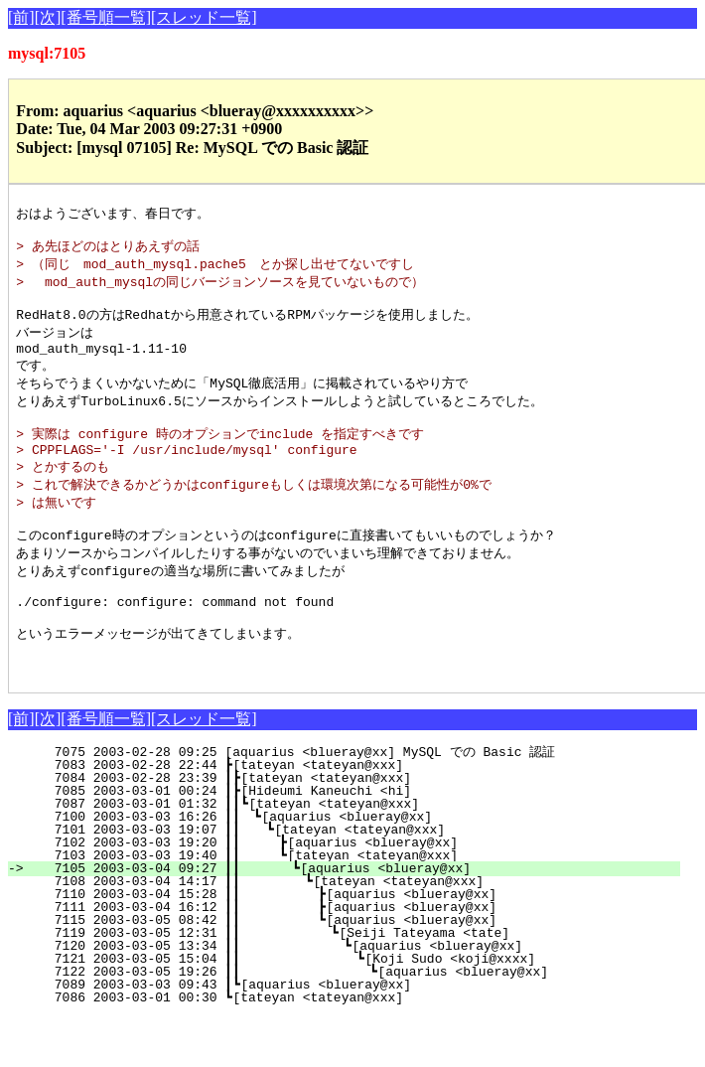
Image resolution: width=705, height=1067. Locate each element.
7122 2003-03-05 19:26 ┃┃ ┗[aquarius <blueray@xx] (347, 1021)
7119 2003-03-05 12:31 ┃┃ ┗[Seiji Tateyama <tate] (351, 982)
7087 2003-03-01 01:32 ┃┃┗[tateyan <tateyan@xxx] (360, 853)
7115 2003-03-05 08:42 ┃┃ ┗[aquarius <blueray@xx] (352, 970)
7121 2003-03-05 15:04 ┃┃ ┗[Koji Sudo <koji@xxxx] (348, 1008)
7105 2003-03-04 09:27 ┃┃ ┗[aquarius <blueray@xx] (355, 918)
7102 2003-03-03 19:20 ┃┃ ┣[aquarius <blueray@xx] (356, 892)
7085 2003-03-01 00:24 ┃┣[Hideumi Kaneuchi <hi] (364, 840)
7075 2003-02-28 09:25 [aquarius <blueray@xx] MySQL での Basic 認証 (366, 802)
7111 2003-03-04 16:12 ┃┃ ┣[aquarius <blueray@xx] (352, 957)
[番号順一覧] (106, 17)
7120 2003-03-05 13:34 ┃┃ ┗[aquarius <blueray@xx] (349, 995)
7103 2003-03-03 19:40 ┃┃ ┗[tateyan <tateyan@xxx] (356, 905)
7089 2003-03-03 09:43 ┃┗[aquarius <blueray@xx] (364, 1034)
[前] (21, 17)
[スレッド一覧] (204, 17)
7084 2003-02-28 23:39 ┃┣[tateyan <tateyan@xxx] (364, 828)
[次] (48, 17)
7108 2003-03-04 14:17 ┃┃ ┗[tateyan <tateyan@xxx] (353, 931)
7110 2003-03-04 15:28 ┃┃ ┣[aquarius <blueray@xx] (352, 944)
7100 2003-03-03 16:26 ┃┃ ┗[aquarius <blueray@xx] (358, 866)
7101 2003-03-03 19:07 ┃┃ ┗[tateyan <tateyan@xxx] (357, 879)
